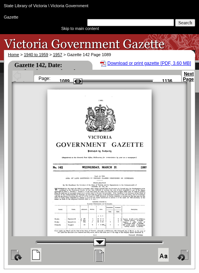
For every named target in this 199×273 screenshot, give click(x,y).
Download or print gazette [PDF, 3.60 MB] (149, 63)
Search (185, 22)
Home (13, 54)
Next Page (188, 80)
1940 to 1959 (36, 54)
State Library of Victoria (25, 5)
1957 (57, 54)
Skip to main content (80, 28)
